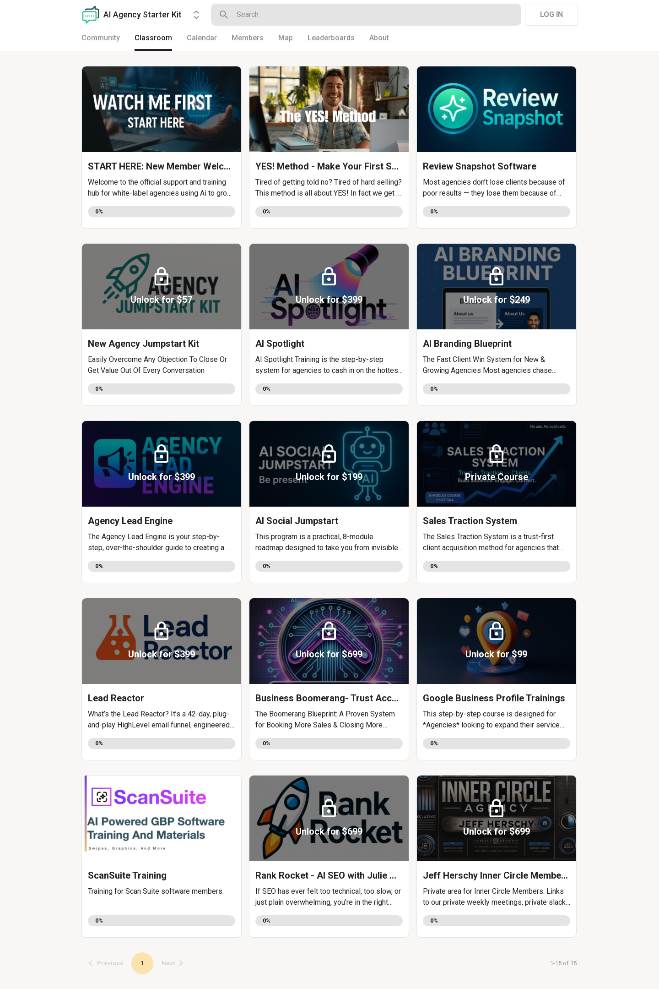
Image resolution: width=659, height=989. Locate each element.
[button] (161, 147)
